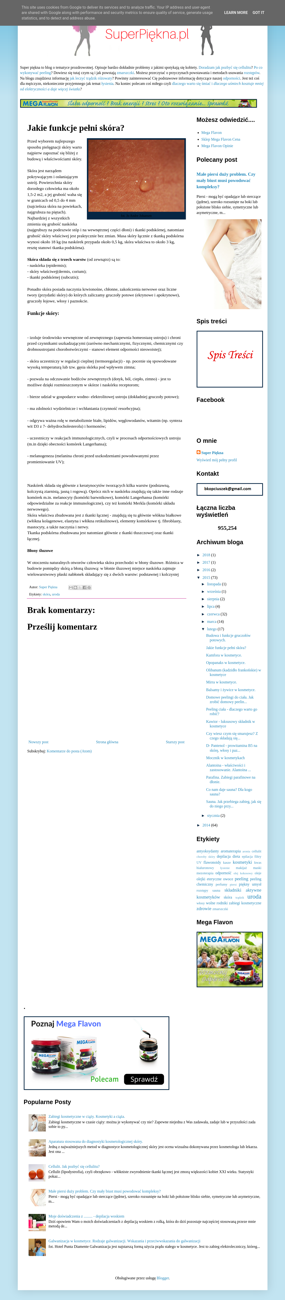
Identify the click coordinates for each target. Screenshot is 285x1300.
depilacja (224, 856)
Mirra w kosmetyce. (221, 682)
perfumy (221, 884)
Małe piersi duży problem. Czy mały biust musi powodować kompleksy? (226, 180)
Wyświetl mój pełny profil (217, 460)
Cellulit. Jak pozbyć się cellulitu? (74, 1166)
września (214, 591)
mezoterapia (205, 873)
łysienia (107, 83)
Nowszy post (39, 742)
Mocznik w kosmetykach (225, 758)
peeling (241, 878)
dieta (236, 856)
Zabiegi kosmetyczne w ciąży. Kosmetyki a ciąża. (87, 1116)
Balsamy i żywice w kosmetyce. (230, 690)
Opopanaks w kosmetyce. (225, 663)
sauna (216, 890)
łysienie (225, 868)
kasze (227, 862)
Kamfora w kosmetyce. (224, 655)
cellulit (256, 851)
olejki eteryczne (209, 879)
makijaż (241, 868)
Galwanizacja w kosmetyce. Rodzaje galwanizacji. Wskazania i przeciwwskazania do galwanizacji (124, 1241)
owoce (228, 879)
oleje (258, 873)
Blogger (163, 1278)
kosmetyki (242, 862)
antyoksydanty (208, 851)
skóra (46, 594)
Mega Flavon (211, 133)
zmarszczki (125, 73)
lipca (211, 606)
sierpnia (213, 599)
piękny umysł (250, 884)
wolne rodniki (217, 903)
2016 (206, 570)
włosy (201, 903)
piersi (233, 884)
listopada (214, 584)
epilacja (247, 856)
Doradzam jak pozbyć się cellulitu (225, 67)
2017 (206, 562)
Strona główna (107, 742)
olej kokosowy (243, 873)
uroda (56, 594)
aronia (246, 851)
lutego (212, 629)
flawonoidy (212, 862)
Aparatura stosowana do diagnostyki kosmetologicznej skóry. (96, 1141)
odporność (223, 873)
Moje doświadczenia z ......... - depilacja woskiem (86, 1216)
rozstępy (202, 890)
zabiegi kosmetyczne (245, 903)
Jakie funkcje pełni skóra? (226, 648)
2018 (206, 555)
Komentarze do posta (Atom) (69, 751)
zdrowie (204, 908)
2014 (206, 825)
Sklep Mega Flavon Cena (220, 139)
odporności (231, 78)
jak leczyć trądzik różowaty (91, 78)
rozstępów (252, 73)
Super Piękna (212, 453)
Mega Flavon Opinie (217, 146)
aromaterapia (231, 851)
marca (212, 621)
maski (257, 868)
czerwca (213, 614)
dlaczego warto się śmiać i (193, 83)
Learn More (236, 12)
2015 (206, 577)
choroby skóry (206, 856)
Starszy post (175, 742)
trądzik (240, 897)
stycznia (213, 815)
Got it (258, 12)
